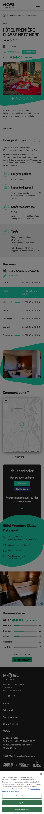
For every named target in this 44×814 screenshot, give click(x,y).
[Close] (41, 777)
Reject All (22, 806)
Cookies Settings (22, 799)
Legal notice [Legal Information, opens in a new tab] (14, 795)
